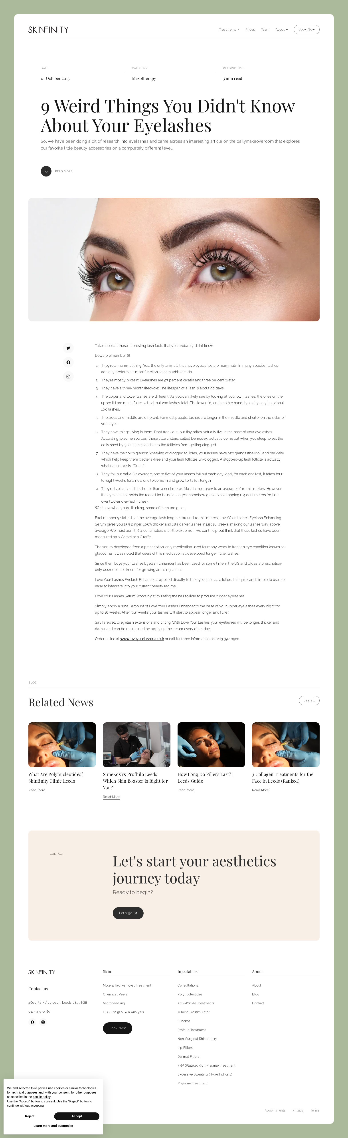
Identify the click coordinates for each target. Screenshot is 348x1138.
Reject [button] (29, 1116)
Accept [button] (77, 1116)
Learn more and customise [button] (53, 1126)
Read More (64, 171)
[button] (229, 29)
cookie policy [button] (41, 1097)
